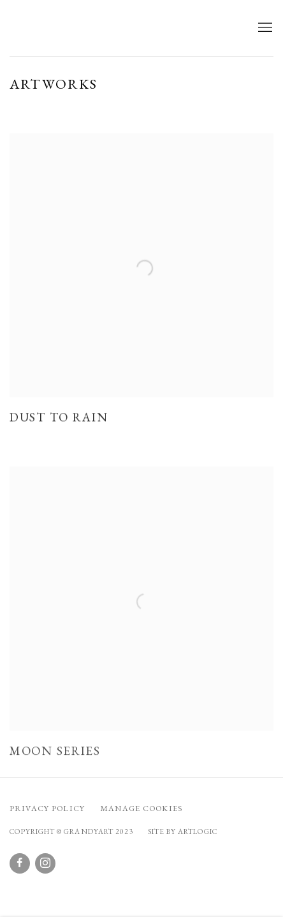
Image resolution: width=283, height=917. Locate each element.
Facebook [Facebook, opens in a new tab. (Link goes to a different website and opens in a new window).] (20, 863)
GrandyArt (80, 28)
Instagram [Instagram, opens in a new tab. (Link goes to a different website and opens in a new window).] (45, 863)
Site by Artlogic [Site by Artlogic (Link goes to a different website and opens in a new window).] (183, 831)
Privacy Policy (47, 808)
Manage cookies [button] (141, 808)
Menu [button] (263, 28)
